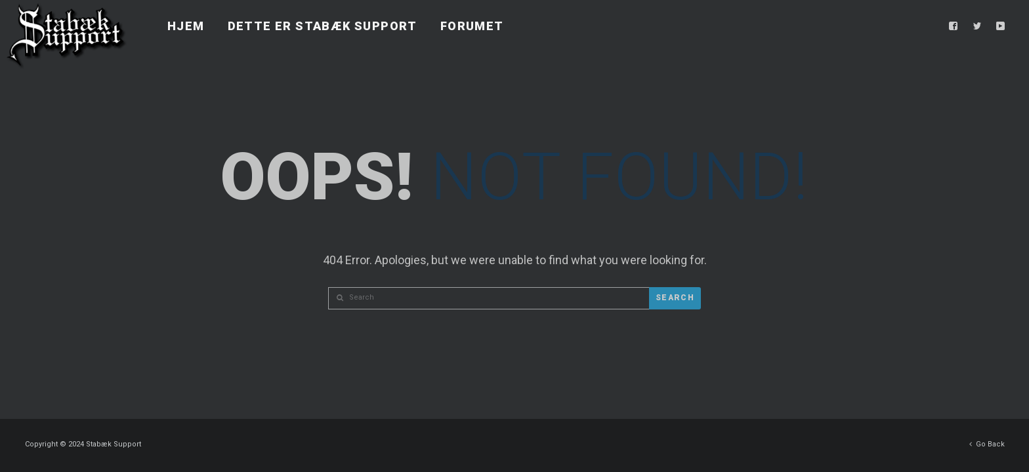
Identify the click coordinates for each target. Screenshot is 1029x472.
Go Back (987, 441)
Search (675, 297)
